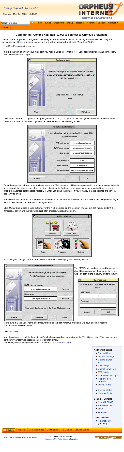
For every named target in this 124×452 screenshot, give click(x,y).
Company (113, 23)
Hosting (80, 23)
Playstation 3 (104, 421)
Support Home (105, 353)
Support (102, 23)
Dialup (70, 23)
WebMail (90, 23)
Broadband (59, 23)
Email (48, 23)
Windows (102, 412)
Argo (22, 430)
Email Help (103, 365)
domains (35, 438)
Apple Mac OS (105, 405)
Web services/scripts (108, 375)
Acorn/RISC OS (105, 402)
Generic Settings (106, 356)
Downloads (52, 430)
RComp (19, 42)
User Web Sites (36, 430)
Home (40, 23)
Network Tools (105, 393)
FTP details (103, 372)
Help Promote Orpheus (104, 380)
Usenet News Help (107, 369)
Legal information (71, 439)
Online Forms (104, 384)
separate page (64, 342)
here (6, 121)
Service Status (105, 390)
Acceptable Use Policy (54, 439)
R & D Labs (66, 430)
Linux (100, 408)
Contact (5, 27)
